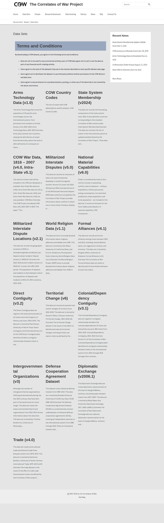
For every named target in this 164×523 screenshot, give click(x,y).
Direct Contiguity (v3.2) (24, 314)
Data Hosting (63, 15)
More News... (117, 80)
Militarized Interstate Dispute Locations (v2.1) (23, 242)
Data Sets (24, 15)
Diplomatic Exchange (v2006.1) (89, 389)
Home (15, 15)
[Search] (149, 4)
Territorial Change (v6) (58, 311)
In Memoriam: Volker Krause (124, 66)
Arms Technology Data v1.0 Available (127, 57)
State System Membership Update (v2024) (129, 43)
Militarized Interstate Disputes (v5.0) (56, 169)
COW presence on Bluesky (123, 52)
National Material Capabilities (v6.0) (90, 169)
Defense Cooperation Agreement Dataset (58, 392)
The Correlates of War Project (56, 4)
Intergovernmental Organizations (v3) (27, 392)
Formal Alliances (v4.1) (87, 237)
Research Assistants (47, 15)
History (74, 15)
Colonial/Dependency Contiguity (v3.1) (92, 317)
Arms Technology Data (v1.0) (25, 100)
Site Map (82, 516)
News (82, 15)
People (34, 15)
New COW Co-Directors (122, 71)
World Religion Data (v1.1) (59, 237)
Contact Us (97, 15)
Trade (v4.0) (25, 459)
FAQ (88, 15)
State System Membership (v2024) (91, 100)
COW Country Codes (60, 97)
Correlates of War (90, 513)
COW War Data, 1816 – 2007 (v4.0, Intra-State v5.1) (25, 171)
